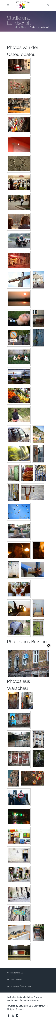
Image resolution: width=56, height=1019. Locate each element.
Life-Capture (22, 2)
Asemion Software (29, 1000)
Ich (16, 27)
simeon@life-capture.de (21, 986)
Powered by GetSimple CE (19, 1005)
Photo (23, 27)
